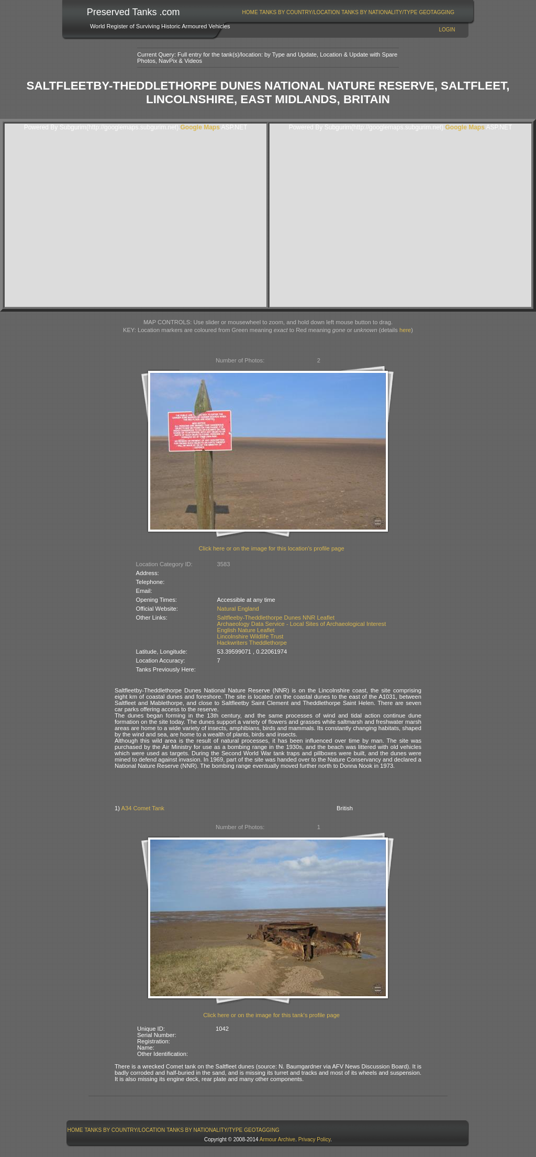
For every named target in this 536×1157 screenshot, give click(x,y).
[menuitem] (250, 12)
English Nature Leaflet (246, 630)
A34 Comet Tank (142, 808)
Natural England (238, 608)
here (405, 330)
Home (250, 12)
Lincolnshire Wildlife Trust (250, 636)
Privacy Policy (314, 1139)
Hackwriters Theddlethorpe (252, 643)
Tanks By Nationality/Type (379, 12)
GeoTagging (436, 12)
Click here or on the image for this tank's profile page (271, 1015)
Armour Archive (277, 1139)
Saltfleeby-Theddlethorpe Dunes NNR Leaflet (276, 617)
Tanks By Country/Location (300, 12)
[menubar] (348, 12)
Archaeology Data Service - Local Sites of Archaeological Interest (301, 624)
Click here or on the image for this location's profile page (271, 548)
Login (447, 29)
